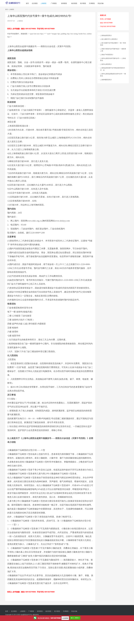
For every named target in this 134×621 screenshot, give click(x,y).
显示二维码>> (75, 618)
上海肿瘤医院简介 (106, 79)
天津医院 (94, 3)
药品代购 (103, 3)
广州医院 (56, 3)
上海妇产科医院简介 (106, 54)
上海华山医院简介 (106, 64)
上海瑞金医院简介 (106, 35)
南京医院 (77, 3)
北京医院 (37, 3)
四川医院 (86, 3)
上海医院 (46, 3)
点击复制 (65, 618)
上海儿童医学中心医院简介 (109, 39)
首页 (30, 3)
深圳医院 (67, 3)
